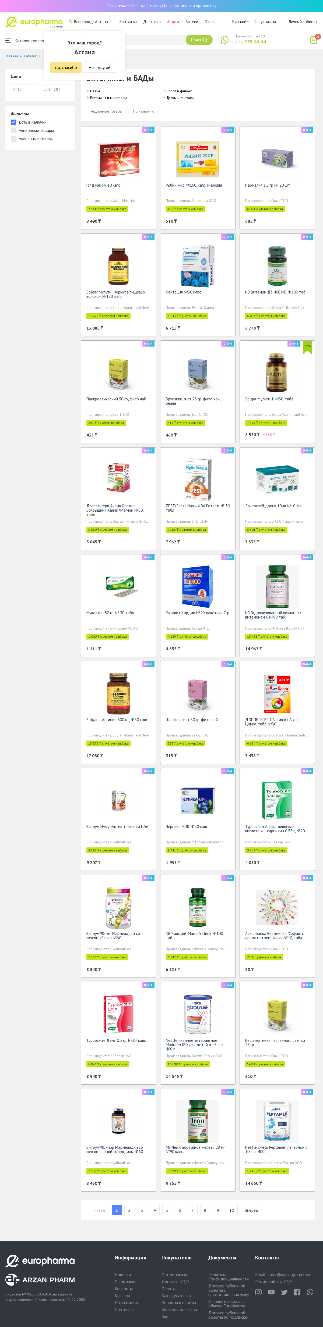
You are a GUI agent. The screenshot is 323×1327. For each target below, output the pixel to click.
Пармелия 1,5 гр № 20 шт (267, 185)
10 (231, 1210)
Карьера (122, 1295)
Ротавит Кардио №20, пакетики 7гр (197, 612)
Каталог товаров (25, 40)
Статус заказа (265, 21)
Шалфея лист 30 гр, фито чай (192, 719)
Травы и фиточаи (180, 97)
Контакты (128, 21)
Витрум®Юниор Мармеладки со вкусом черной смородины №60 (114, 1149)
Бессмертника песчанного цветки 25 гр (275, 1042)
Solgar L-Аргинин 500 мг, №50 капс (117, 719)
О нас (210, 21)
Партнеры (124, 1309)
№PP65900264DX (37, 1294)
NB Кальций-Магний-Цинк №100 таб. (194, 935)
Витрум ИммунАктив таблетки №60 (117, 826)
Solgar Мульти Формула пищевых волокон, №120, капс (115, 294)
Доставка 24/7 (175, 1281)
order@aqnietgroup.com (289, 1274)
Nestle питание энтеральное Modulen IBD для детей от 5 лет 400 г (195, 1045)
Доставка (152, 21)
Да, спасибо (66, 67)
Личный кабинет (303, 21)
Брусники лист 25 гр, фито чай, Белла (193, 401)
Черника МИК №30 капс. (187, 826)
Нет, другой (99, 67)
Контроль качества (179, 1309)
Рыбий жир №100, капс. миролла (194, 185)
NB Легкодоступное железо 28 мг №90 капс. (195, 1149)
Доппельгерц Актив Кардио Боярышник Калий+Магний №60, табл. (114, 510)
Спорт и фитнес (179, 91)
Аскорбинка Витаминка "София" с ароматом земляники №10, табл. (274, 935)
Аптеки (191, 21)
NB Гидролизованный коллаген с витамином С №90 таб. (273, 615)
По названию (143, 111)
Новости (123, 1274)
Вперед (251, 1210)
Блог (166, 1316)
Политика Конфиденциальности (228, 1276)
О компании (125, 1281)
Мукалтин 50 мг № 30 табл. (110, 612)
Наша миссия (127, 1302)
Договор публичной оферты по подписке (227, 1315)
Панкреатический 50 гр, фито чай (116, 398)
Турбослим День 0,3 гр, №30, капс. (116, 1040)
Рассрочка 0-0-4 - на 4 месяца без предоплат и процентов (161, 5)
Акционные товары (106, 111)
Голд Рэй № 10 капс (103, 185)
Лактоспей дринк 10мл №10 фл (273, 505)
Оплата (168, 1288)
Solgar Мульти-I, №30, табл (269, 398)
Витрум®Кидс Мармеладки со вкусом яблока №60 (113, 935)
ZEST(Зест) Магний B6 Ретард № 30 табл (198, 508)
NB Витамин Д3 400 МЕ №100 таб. (275, 292)
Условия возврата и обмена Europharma (226, 1303)
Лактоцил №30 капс (183, 292)
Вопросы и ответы (179, 1302)
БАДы (95, 91)
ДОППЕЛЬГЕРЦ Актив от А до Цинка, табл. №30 (271, 722)
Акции (173, 21)
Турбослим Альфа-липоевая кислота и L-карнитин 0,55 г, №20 (275, 828)
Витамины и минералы (108, 97)
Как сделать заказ (178, 1295)
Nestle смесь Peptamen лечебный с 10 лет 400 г (276, 1149)
